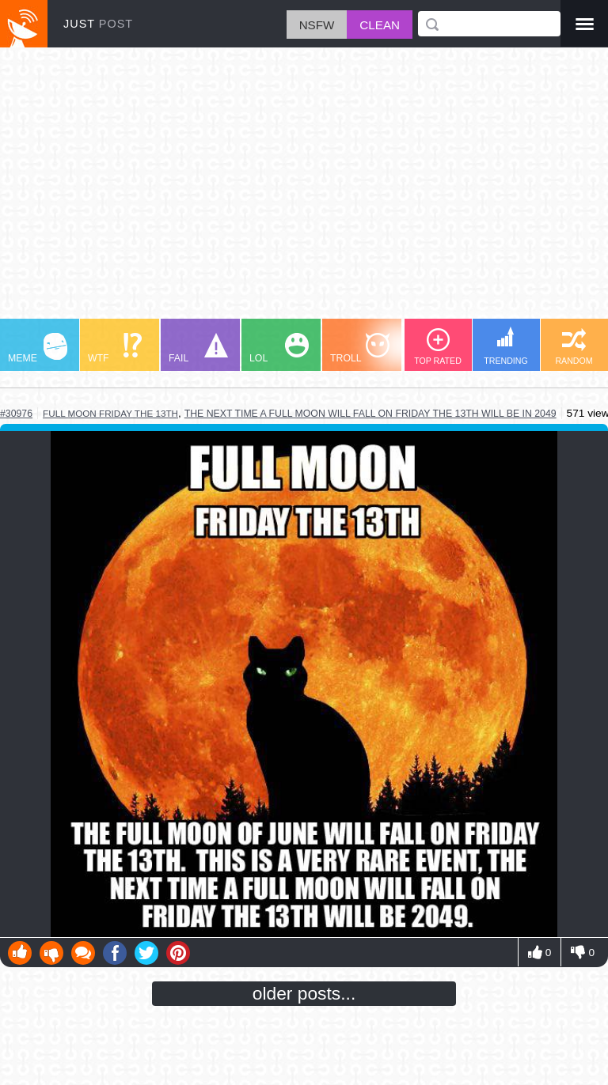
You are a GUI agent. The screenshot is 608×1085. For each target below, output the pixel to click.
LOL (279, 348)
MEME (37, 348)
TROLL (360, 348)
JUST (98, 23)
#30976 (16, 413)
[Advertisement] (304, 190)
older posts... (304, 993)
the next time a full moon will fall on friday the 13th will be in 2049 (370, 413)
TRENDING (506, 346)
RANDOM (573, 346)
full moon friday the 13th (110, 413)
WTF (115, 348)
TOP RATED (438, 346)
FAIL (198, 348)
